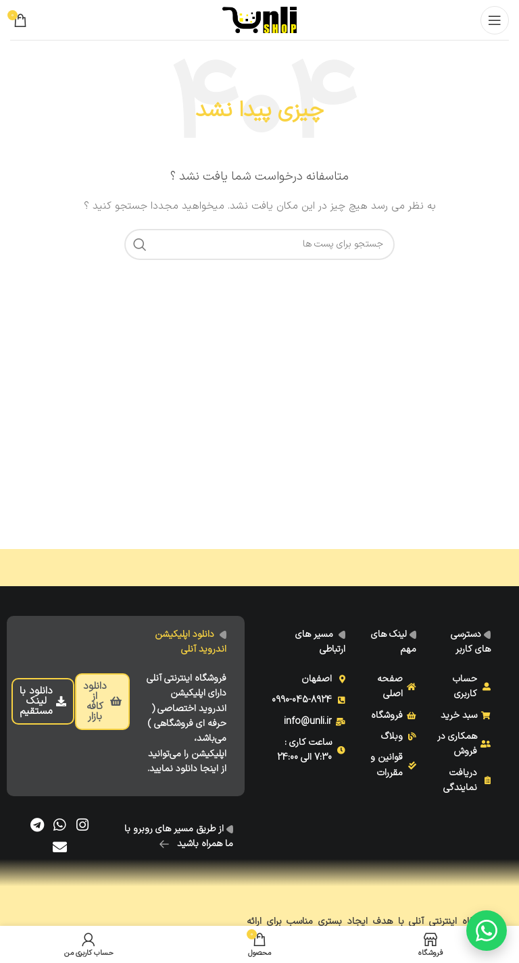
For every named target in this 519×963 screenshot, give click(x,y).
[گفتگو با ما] (486, 930)
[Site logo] (259, 19)
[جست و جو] (259, 244)
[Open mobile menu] (495, 20)
